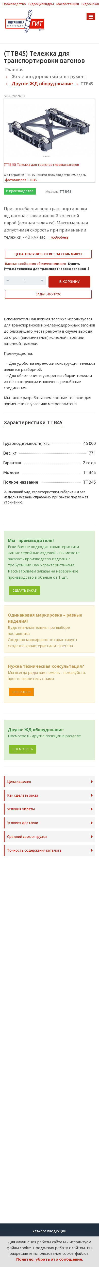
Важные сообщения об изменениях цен (35, 263)
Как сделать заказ (22, 795)
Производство (14, 4)
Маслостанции (67, 4)
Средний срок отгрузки (27, 837)
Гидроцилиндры (41, 4)
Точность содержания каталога (34, 850)
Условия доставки (22, 823)
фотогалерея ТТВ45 (21, 180)
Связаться (21, 692)
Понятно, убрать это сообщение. (49, 1259)
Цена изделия (19, 782)
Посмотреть (22, 749)
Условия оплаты (21, 809)
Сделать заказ (24, 590)
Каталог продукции (49, 1231)
